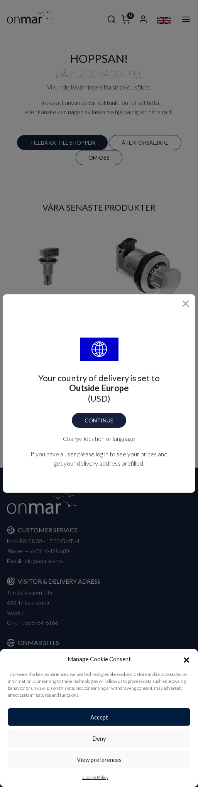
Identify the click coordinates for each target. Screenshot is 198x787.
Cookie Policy (95, 777)
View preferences (99, 759)
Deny (99, 738)
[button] (186, 659)
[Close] (185, 303)
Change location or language (99, 438)
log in (102, 454)
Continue (99, 420)
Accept (99, 717)
